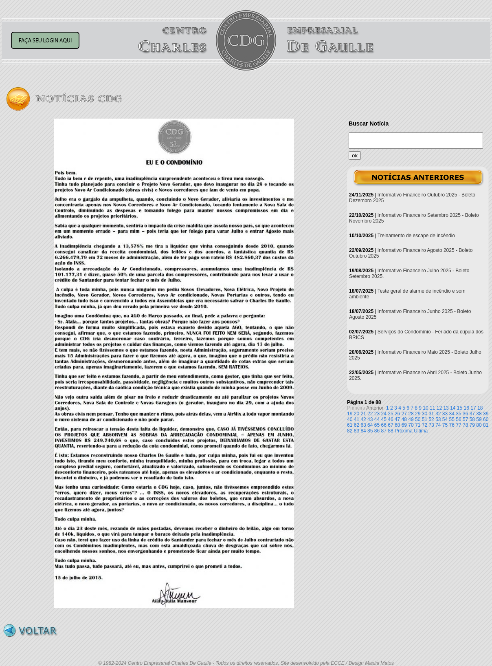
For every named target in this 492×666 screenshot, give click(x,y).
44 (377, 419)
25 (390, 414)
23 (377, 414)
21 (363, 414)
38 (478, 414)
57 (465, 419)
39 (485, 414)
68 (397, 425)
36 (465, 414)
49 (410, 419)
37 (472, 414)
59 (478, 419)
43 (370, 419)
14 (452, 408)
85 (370, 431)
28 (410, 414)
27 (404, 414)
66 (384, 425)
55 (452, 419)
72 (424, 425)
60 (485, 419)
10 (425, 408)
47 (397, 419)
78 (465, 425)
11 (432, 408)
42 (363, 419)
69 (404, 425)
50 (417, 419)
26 (397, 414)
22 (370, 414)
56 (458, 419)
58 (472, 419)
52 (431, 419)
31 (431, 414)
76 (452, 425)
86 (377, 431)
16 (466, 408)
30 (424, 414)
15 (459, 408)
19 (349, 414)
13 (445, 408)
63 (363, 425)
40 (349, 419)
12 (439, 408)
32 (438, 414)
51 (424, 419)
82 (349, 431)
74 (438, 425)
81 (485, 425)
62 (356, 425)
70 (410, 425)
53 (438, 419)
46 (390, 419)
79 (472, 425)
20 (356, 414)
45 (384, 419)
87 (384, 431)
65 (377, 425)
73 (431, 425)
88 (390, 431)
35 (458, 414)
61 (349, 425)
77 (458, 425)
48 (404, 419)
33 (445, 414)
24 (384, 414)
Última (421, 431)
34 (452, 414)
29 (417, 414)
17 (473, 408)
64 (370, 425)
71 (417, 425)
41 (356, 419)
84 (363, 431)
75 (445, 425)
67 (390, 425)
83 (356, 431)
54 (445, 419)
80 (478, 425)
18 (480, 408)
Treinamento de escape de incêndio (416, 235)
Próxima (404, 431)
